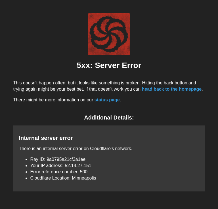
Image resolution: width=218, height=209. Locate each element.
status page (107, 99)
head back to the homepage (172, 89)
